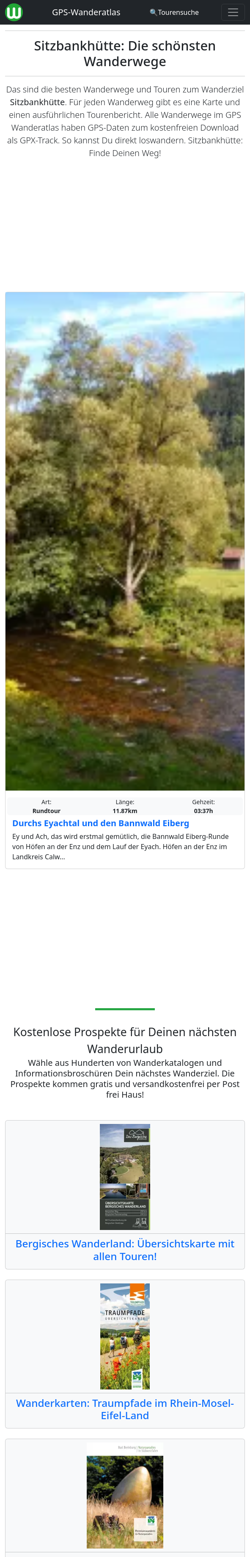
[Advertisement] (125, 225)
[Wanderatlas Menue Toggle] (233, 12)
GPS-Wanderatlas (86, 12)
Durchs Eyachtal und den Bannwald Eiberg (100, 823)
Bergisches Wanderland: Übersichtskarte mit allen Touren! (125, 1249)
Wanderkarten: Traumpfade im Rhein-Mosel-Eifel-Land (125, 1409)
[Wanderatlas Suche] (174, 12)
